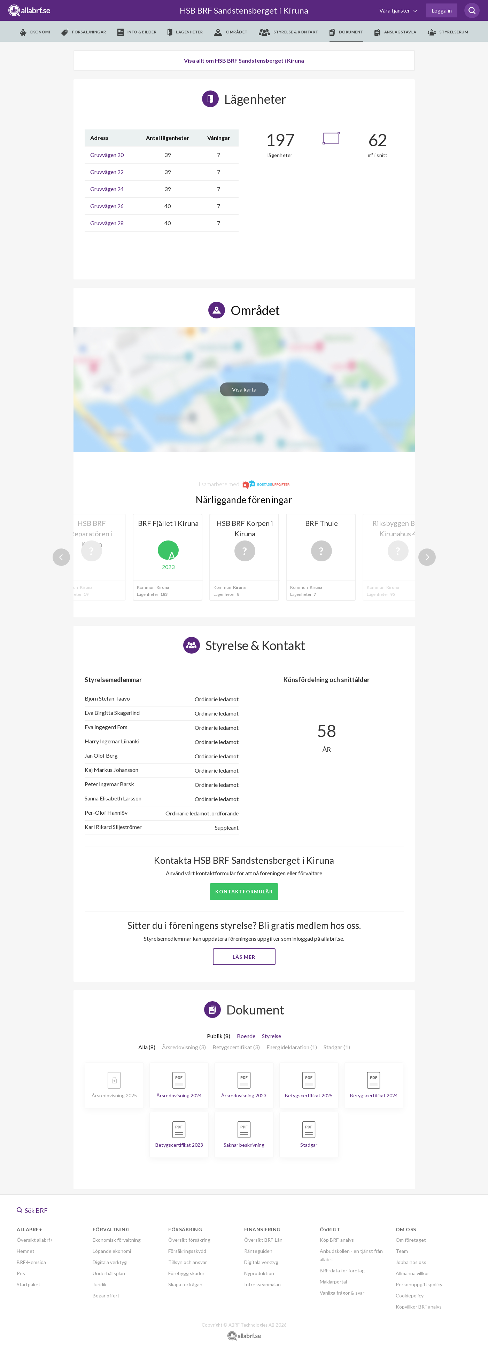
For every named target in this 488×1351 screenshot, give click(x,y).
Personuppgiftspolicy (419, 1284)
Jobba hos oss (411, 1262)
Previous (61, 557)
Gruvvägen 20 (107, 154)
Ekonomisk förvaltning (117, 1240)
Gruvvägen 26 (107, 206)
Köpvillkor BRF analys (419, 1307)
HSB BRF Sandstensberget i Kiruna (244, 10)
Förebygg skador (186, 1273)
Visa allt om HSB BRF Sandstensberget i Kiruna (244, 60)
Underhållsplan (109, 1273)
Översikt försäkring (189, 1240)
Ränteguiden (258, 1251)
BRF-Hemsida (31, 1262)
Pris (21, 1273)
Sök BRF (32, 1210)
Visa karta (244, 389)
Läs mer (244, 957)
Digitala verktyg (110, 1262)
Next (427, 557)
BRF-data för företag (342, 1270)
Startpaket (28, 1284)
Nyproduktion (259, 1273)
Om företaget (411, 1240)
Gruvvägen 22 (107, 171)
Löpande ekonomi (112, 1251)
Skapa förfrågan (185, 1284)
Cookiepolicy (410, 1295)
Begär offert (106, 1295)
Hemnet (25, 1251)
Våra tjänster (395, 10)
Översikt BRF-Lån (263, 1240)
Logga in (442, 10)
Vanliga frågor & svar (342, 1293)
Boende (246, 1036)
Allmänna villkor (412, 1273)
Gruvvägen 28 (107, 223)
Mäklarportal (333, 1282)
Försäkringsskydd (187, 1251)
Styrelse (271, 1036)
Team (402, 1251)
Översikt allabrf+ (35, 1240)
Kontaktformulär (244, 891)
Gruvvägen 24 (107, 188)
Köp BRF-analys (337, 1240)
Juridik (100, 1284)
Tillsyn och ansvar (187, 1262)
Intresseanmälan (262, 1284)
